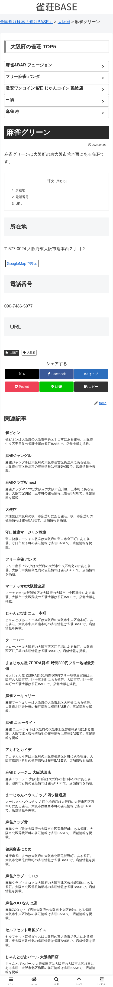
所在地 (21, 191)
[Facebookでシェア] (56, 375)
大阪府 (12, 354)
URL (19, 205)
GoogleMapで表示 (22, 265)
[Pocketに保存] (22, 388)
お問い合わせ (91, 965)
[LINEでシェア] (56, 388)
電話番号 (23, 198)
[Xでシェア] (22, 375)
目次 (50, 181)
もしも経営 (21, 965)
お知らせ (56, 965)
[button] (91, 388)
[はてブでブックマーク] (91, 375)
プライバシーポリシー (56, 972)
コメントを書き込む (56, 927)
